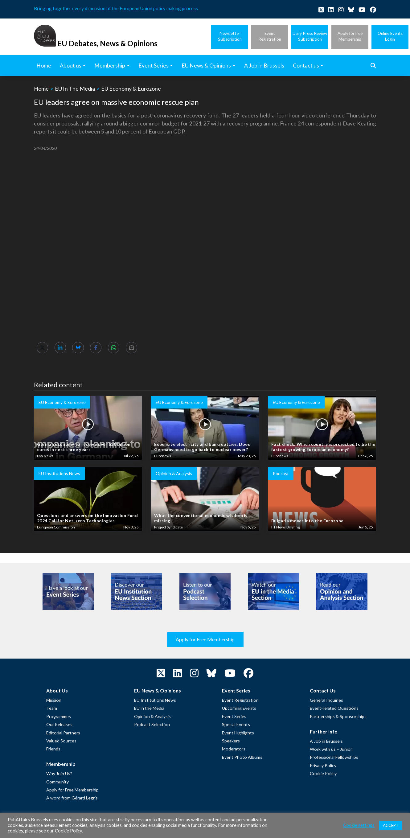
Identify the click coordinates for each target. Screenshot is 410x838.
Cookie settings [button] (359, 825)
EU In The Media (75, 88)
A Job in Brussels (326, 741)
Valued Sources (61, 740)
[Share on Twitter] (42, 347)
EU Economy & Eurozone (131, 88)
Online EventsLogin (390, 36)
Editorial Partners (63, 732)
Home (41, 88)
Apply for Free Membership (205, 639)
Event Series (234, 716)
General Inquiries (326, 700)
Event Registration (240, 700)
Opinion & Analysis (152, 716)
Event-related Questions (334, 708)
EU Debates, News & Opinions (107, 43)
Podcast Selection (152, 724)
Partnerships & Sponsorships (338, 716)
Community (57, 781)
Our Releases (59, 724)
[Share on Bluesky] (78, 347)
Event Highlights (238, 732)
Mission (53, 700)
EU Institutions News (155, 700)
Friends (53, 748)
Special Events (236, 724)
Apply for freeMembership (350, 36)
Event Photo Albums (242, 757)
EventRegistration (269, 36)
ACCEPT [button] (391, 825)
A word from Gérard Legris (72, 797)
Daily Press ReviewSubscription (310, 36)
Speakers (231, 740)
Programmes (58, 716)
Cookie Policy (323, 773)
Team (51, 708)
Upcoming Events (239, 708)
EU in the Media (149, 708)
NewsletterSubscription (230, 36)
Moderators (233, 748)
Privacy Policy (323, 765)
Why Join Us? (59, 773)
